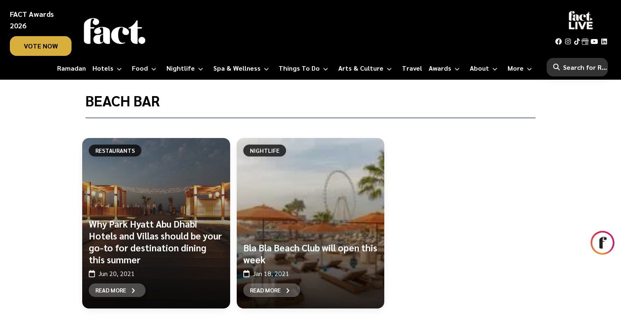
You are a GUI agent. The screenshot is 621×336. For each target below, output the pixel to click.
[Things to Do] (305, 68)
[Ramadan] (71, 68)
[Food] (145, 68)
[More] (521, 68)
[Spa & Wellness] (242, 68)
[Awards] (446, 68)
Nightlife (264, 150)
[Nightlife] (186, 68)
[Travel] (412, 68)
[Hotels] (108, 68)
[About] (485, 68)
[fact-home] (115, 31)
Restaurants (115, 150)
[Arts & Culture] (366, 68)
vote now (41, 45)
